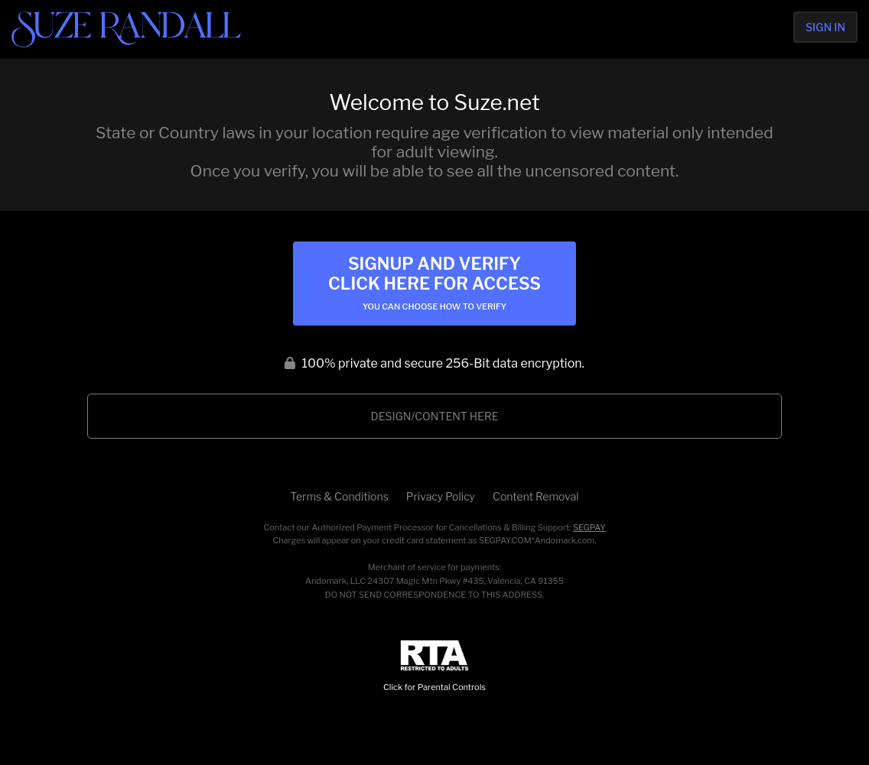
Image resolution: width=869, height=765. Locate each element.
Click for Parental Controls (434, 666)
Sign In (825, 27)
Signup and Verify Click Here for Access (434, 283)
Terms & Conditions (339, 496)
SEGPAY (589, 527)
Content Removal (536, 496)
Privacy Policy (440, 496)
